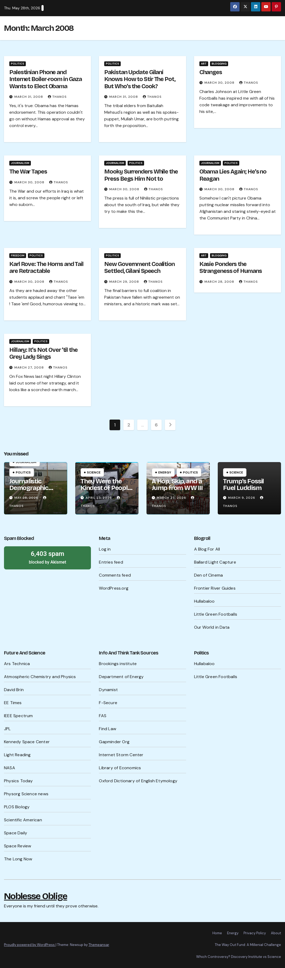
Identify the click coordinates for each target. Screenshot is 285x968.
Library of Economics (120, 768)
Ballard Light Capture (215, 562)
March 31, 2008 (29, 97)
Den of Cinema (208, 575)
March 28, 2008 (219, 282)
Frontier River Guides (215, 588)
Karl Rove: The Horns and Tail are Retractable (46, 267)
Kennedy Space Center (27, 742)
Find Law (107, 729)
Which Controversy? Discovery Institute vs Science (238, 956)
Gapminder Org (114, 742)
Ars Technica (17, 663)
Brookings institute (118, 663)
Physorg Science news (26, 794)
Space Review (17, 846)
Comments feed (115, 575)
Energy (164, 472)
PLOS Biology (17, 807)
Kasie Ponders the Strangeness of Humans (230, 267)
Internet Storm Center (121, 755)
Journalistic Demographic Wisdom (28, 487)
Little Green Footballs (215, 614)
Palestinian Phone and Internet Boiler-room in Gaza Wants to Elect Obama (45, 79)
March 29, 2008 (124, 282)
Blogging (219, 63)
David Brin (14, 689)
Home (217, 933)
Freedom (17, 255)
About (276, 933)
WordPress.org (113, 588)
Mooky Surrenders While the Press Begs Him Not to (141, 175)
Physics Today (18, 781)
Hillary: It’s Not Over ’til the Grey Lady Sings (43, 353)
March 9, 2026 (242, 498)
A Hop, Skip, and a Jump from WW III (177, 484)
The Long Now (18, 859)
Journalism (20, 163)
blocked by (47, 557)
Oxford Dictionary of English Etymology (138, 781)
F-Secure (108, 702)
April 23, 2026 (99, 498)
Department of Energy (121, 676)
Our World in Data (211, 627)
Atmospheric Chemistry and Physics (40, 676)
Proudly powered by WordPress (30, 944)
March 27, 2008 (29, 367)
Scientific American (23, 820)
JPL (7, 729)
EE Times (13, 702)
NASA (9, 768)
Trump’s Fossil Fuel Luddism (243, 484)
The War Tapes (28, 171)
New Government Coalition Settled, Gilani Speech (139, 267)
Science (93, 472)
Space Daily (15, 833)
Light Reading (17, 755)
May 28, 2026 (26, 498)
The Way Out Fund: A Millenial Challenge (248, 944)
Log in (105, 549)
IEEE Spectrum (18, 715)
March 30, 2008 (220, 83)
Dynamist (108, 689)
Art (204, 63)
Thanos (57, 97)
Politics (17, 63)
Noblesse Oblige (35, 896)
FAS (102, 715)
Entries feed (111, 562)
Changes (210, 72)
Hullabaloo (204, 601)
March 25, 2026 (172, 498)
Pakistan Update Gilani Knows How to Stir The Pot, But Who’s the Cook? (139, 79)
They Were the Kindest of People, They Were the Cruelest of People (107, 491)
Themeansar (99, 944)
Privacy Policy (255, 933)
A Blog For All (207, 549)
